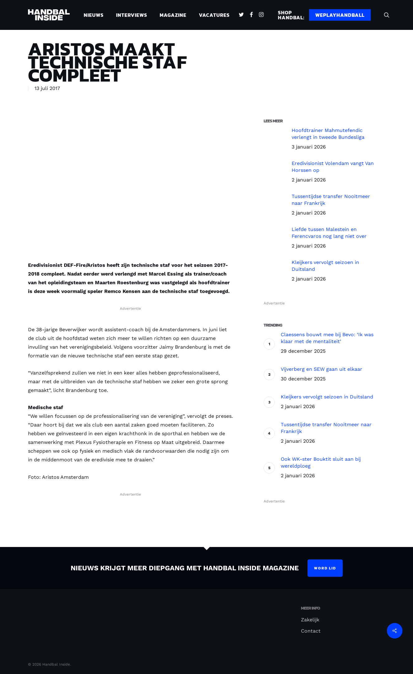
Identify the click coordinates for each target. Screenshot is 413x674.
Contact (311, 631)
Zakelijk (310, 620)
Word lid (325, 568)
